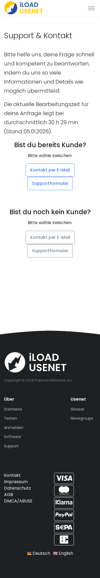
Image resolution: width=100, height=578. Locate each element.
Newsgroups (82, 418)
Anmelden (13, 427)
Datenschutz (17, 488)
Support (11, 446)
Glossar (77, 409)
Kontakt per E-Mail (50, 170)
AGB (8, 494)
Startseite (13, 409)
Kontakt (12, 475)
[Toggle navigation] (91, 8)
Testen (10, 418)
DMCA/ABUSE (18, 501)
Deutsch (38, 553)
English (63, 553)
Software (12, 436)
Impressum (16, 482)
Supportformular (50, 183)
